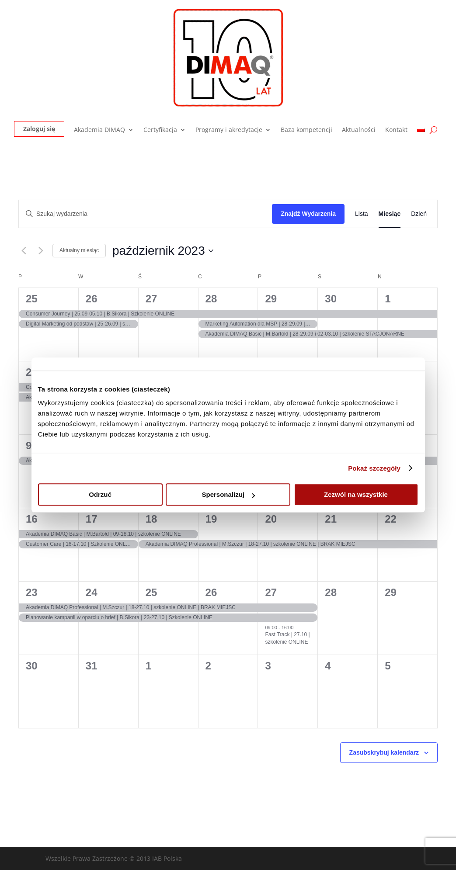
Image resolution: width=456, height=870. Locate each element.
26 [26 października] (211, 592)
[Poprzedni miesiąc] (23, 251)
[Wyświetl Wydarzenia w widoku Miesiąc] (390, 214)
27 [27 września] (151, 299)
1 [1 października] (387, 299)
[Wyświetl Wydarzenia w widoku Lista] (361, 214)
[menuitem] (421, 132)
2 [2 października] (28, 372)
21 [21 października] (331, 519)
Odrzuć (100, 494)
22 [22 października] (391, 519)
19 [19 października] (211, 519)
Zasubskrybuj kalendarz (384, 752)
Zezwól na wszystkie (356, 494)
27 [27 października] (271, 592)
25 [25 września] (32, 299)
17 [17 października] (91, 519)
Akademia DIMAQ (99, 130)
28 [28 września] (211, 299)
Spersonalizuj (228, 494)
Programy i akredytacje (228, 130)
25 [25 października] (151, 592)
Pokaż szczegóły (374, 468)
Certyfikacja (160, 130)
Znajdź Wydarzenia (308, 213)
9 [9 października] (28, 445)
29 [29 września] (271, 299)
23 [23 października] (32, 592)
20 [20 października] (271, 519)
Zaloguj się (39, 129)
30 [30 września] (331, 299)
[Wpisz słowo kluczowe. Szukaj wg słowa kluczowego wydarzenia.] (145, 214)
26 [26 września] (91, 299)
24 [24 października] (91, 592)
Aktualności (359, 130)
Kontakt (396, 130)
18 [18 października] (151, 519)
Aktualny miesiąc (79, 250)
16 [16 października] (32, 519)
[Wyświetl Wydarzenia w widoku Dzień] (419, 214)
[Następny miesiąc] (40, 251)
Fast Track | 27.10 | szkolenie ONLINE (287, 638)
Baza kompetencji (306, 130)
